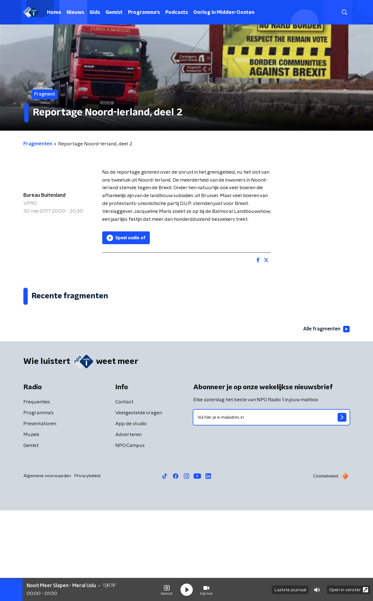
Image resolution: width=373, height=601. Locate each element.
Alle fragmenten (326, 419)
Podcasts (176, 12)
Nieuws (75, 12)
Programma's (144, 12)
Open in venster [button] (348, 589)
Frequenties (36, 492)
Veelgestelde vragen (138, 503)
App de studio (131, 514)
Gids (94, 12)
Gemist (114, 12)
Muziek (31, 525)
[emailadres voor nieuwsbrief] (271, 508)
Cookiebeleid (325, 567)
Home (54, 12)
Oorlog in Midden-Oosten (223, 12)
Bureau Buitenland (44, 195)
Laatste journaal (290, 589)
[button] (166, 589)
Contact (124, 492)
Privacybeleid (87, 566)
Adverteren (128, 525)
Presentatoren (39, 514)
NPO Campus (130, 536)
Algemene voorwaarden (47, 566)
